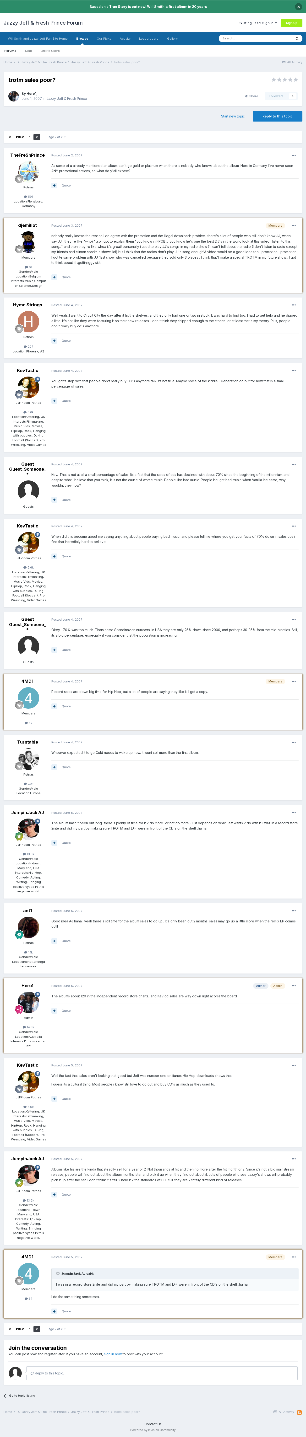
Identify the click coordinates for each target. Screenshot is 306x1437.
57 (29, 723)
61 (28, 267)
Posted (66, 155)
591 (28, 196)
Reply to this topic (277, 116)
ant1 (27, 910)
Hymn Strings (27, 304)
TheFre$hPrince (27, 155)
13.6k (28, 854)
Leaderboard (148, 38)
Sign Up (291, 23)
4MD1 (27, 681)
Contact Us (153, 1424)
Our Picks (104, 38)
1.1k (28, 952)
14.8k (28, 1027)
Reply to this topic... (48, 1373)
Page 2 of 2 (56, 137)
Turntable (27, 742)
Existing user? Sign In (258, 23)
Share (251, 96)
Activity (125, 38)
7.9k (28, 784)
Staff (28, 51)
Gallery (172, 38)
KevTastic (27, 370)
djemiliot (27, 225)
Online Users (50, 51)
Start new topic (233, 116)
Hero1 (31, 93)
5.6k (28, 412)
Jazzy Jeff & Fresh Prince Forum (43, 23)
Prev (20, 137)
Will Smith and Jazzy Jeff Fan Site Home (38, 38)
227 (28, 346)
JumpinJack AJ (27, 812)
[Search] (243, 38)
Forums (10, 51)
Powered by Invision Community (153, 1430)
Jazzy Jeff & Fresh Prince (66, 98)
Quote (66, 185)
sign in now (113, 1354)
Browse (82, 41)
